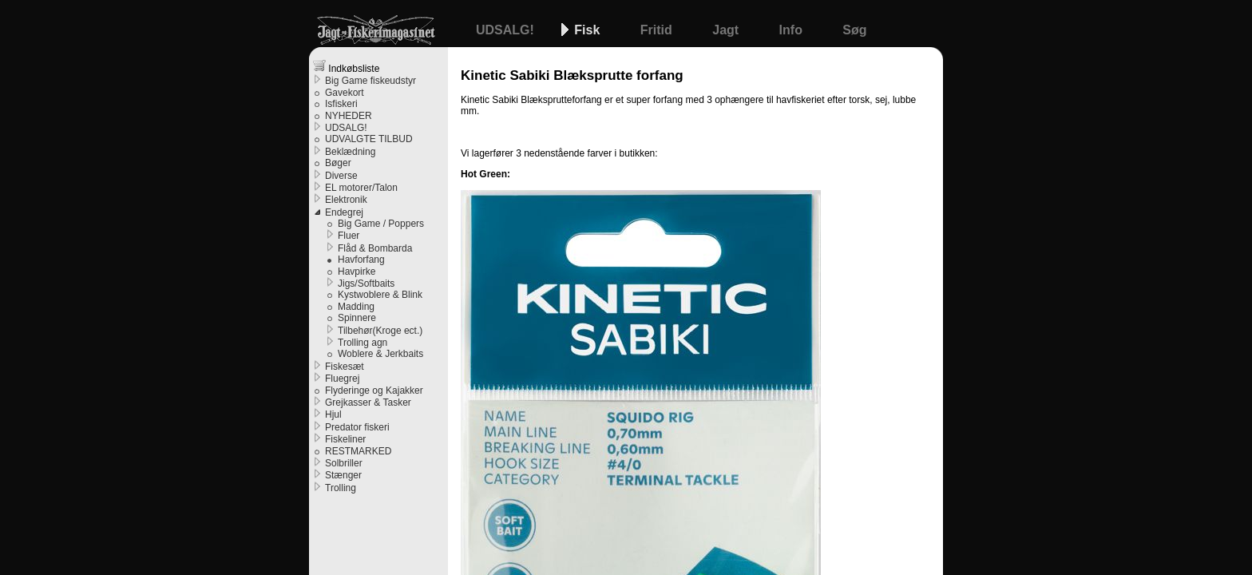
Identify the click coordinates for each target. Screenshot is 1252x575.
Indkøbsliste (346, 66)
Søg (854, 30)
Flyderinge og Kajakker (374, 390)
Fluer (348, 235)
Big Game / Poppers (381, 223)
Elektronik (346, 199)
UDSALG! (506, 30)
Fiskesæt (344, 366)
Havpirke (356, 271)
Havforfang (361, 259)
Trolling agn (362, 342)
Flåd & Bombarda (375, 248)
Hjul (333, 414)
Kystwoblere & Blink (380, 294)
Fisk (588, 30)
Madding (356, 306)
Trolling (340, 488)
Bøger (338, 163)
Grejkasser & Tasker (368, 402)
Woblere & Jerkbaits (380, 353)
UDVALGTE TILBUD (369, 139)
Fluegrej (342, 378)
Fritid (658, 30)
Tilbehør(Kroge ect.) (380, 330)
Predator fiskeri (357, 427)
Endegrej (344, 212)
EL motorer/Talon (361, 187)
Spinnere (357, 317)
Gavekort (344, 92)
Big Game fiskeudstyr (370, 80)
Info (792, 30)
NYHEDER (348, 115)
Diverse (341, 175)
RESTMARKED (358, 451)
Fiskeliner (345, 439)
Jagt (727, 30)
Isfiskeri (341, 103)
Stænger (343, 475)
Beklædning (350, 151)
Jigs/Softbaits (366, 283)
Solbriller (344, 463)
